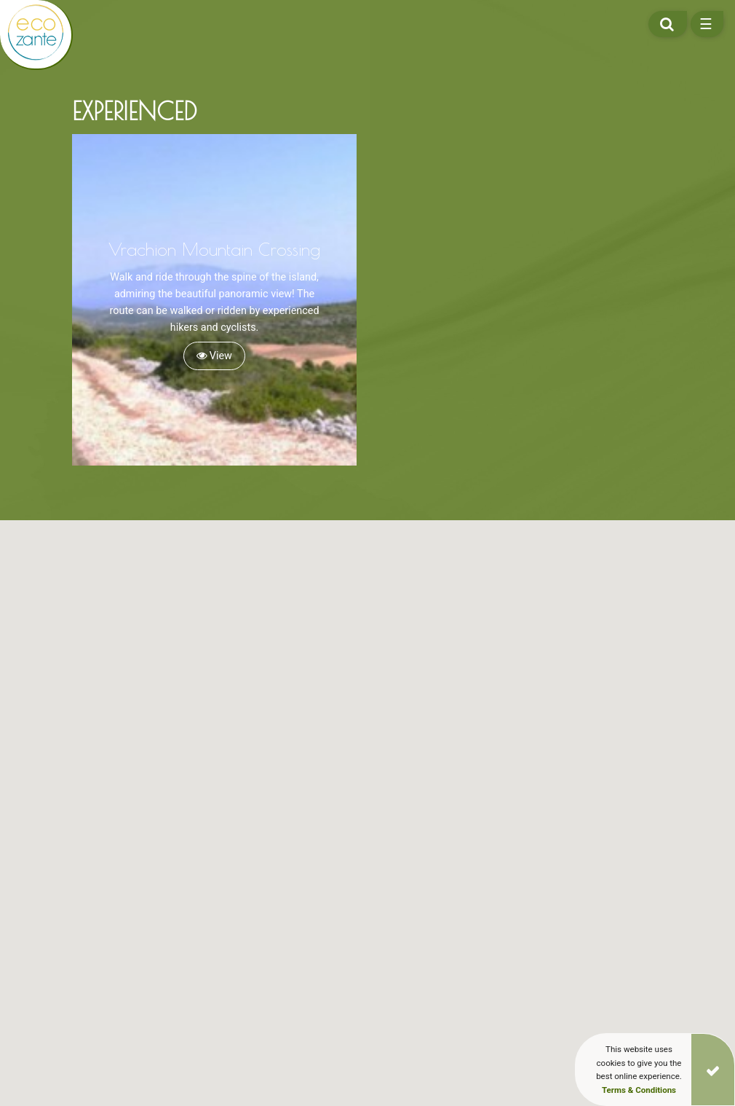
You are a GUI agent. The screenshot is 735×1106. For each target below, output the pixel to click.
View (214, 356)
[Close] (712, 1069)
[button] (194, 840)
